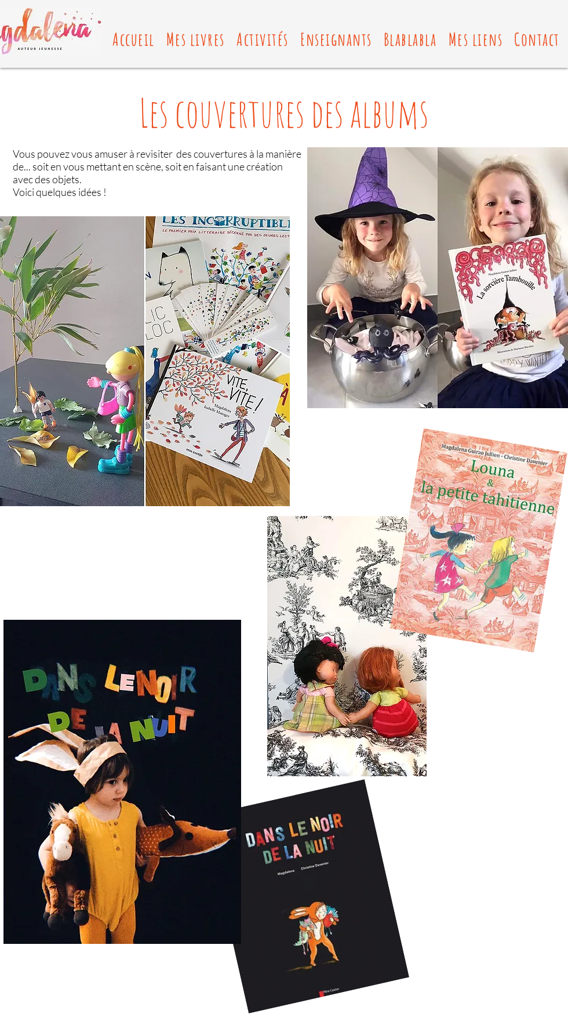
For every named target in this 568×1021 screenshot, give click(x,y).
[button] (196, 39)
